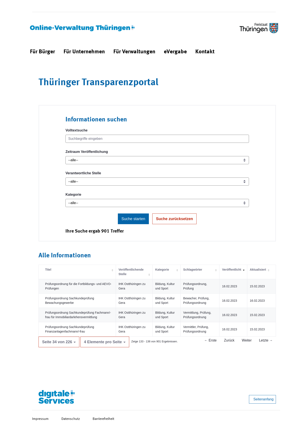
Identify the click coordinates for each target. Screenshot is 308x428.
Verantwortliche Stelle (83, 173)
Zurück (229, 340)
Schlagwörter (192, 269)
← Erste (210, 340)
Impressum (40, 419)
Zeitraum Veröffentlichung (86, 152)
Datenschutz (70, 419)
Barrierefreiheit (103, 419)
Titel (48, 269)
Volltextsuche (76, 130)
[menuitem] (42, 52)
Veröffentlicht (231, 269)
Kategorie (73, 194)
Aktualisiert (258, 269)
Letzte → (266, 340)
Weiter (247, 340)
